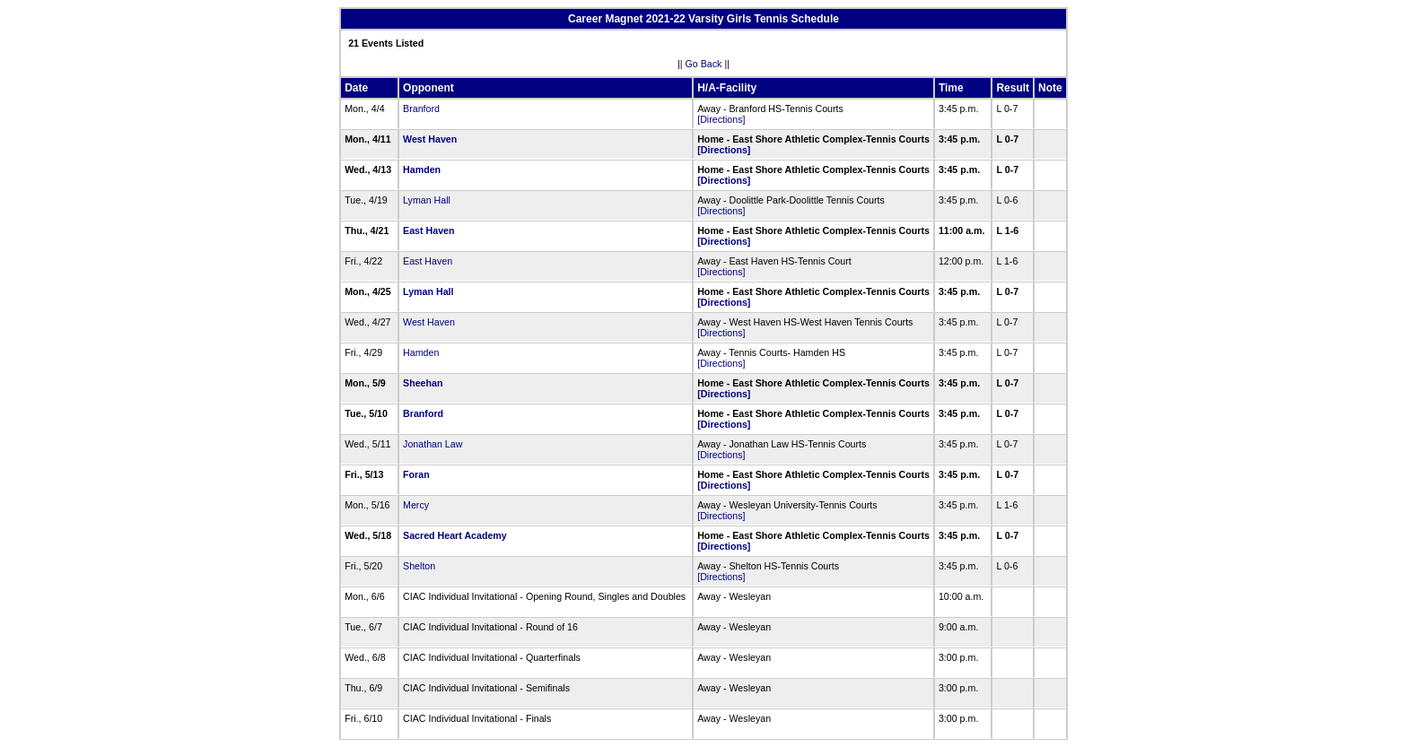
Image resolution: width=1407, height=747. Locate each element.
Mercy (416, 504)
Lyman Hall (426, 200)
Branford (421, 108)
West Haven (430, 139)
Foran (416, 474)
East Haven (428, 230)
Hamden (422, 169)
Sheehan (422, 383)
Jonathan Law (432, 444)
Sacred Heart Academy (455, 535)
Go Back (704, 63)
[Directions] (721, 119)
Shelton (419, 565)
